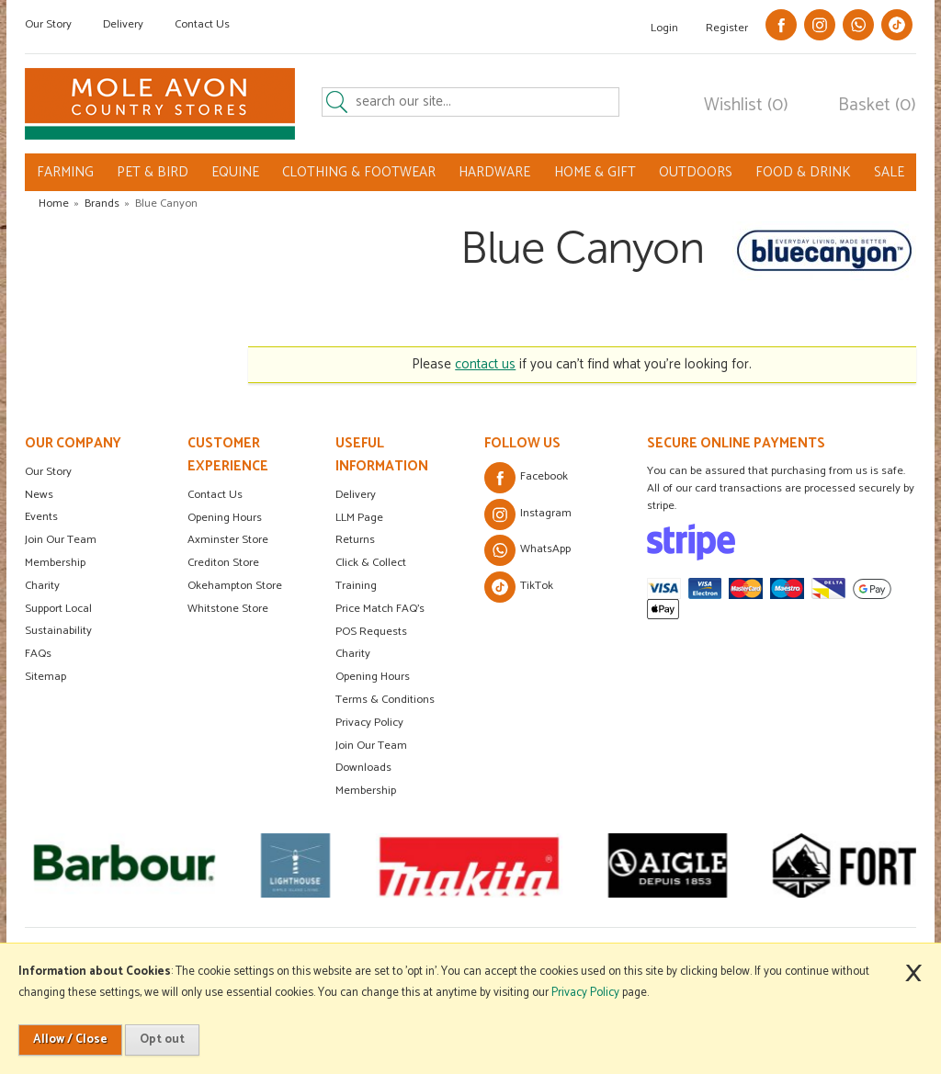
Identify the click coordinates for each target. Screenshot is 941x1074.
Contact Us (202, 24)
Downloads (363, 767)
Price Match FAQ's (380, 608)
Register (727, 28)
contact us (485, 364)
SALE (889, 172)
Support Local (58, 608)
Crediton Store (223, 562)
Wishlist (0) (746, 105)
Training (356, 585)
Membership (55, 562)
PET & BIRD (152, 172)
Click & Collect (370, 562)
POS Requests (371, 631)
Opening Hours (224, 517)
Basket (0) (877, 105)
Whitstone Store (227, 608)
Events (41, 516)
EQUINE (235, 172)
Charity (42, 585)
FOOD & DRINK (803, 172)
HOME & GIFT (595, 172)
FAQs (38, 653)
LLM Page (359, 517)
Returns (355, 539)
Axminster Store (227, 539)
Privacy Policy (369, 722)
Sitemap (45, 676)
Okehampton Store (234, 585)
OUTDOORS (695, 172)
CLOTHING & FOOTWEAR (359, 172)
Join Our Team (60, 539)
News (39, 494)
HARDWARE (494, 172)
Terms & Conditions (385, 699)
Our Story (48, 24)
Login (664, 28)
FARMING (65, 172)
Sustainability (58, 630)
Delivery (123, 24)
